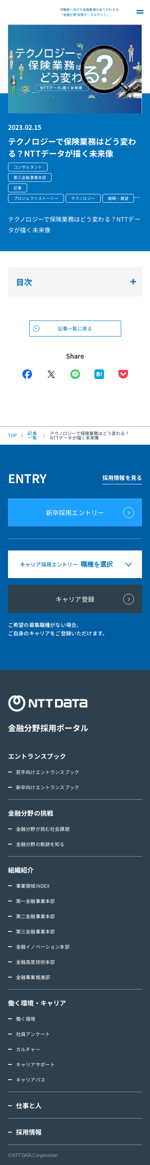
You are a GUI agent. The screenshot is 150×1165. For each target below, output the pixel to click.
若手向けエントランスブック (47, 771)
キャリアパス (30, 1079)
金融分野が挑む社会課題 (43, 828)
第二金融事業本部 (35, 916)
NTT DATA (32, 12)
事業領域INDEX (33, 885)
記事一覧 (32, 435)
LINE (75, 374)
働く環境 (26, 1018)
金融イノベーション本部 (43, 946)
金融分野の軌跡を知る (40, 843)
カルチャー (28, 1049)
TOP (12, 435)
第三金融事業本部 (35, 931)
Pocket (123, 374)
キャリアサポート (35, 1064)
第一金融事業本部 (35, 900)
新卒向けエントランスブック (47, 787)
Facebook (27, 374)
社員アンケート (33, 1033)
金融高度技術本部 (35, 961)
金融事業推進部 (33, 977)
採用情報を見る (122, 478)
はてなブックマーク (99, 374)
